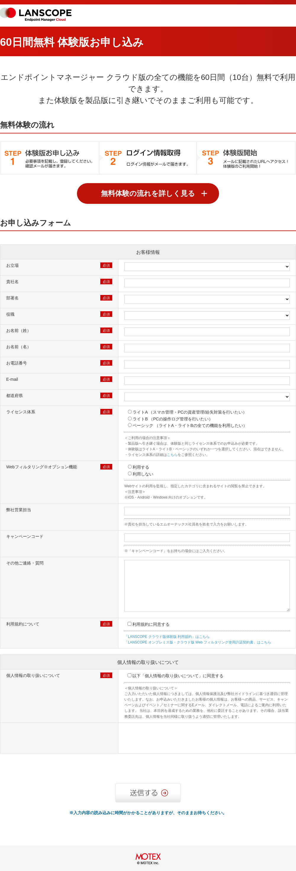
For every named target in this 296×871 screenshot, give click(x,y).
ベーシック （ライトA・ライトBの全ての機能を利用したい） (190, 425)
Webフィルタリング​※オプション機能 (41, 466)
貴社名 (12, 281)
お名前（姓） (18, 330)
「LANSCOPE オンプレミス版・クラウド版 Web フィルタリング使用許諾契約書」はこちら (197, 642)
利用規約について (22, 624)
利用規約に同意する (151, 624)
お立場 (12, 265)
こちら (172, 455)
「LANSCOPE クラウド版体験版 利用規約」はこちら (167, 637)
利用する (141, 467)
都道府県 (14, 395)
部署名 (12, 298)
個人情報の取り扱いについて (148, 662)
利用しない (143, 474)
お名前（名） (18, 346)
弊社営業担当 (18, 509)
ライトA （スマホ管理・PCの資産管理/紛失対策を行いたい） (190, 412)
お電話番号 (16, 363)
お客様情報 (148, 252)
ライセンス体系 (20, 411)
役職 (10, 314)
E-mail (12, 379)
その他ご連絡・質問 (25, 563)
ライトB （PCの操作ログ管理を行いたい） (173, 419)
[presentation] (169, 738)
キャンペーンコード (25, 536)
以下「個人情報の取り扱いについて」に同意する (177, 675)
